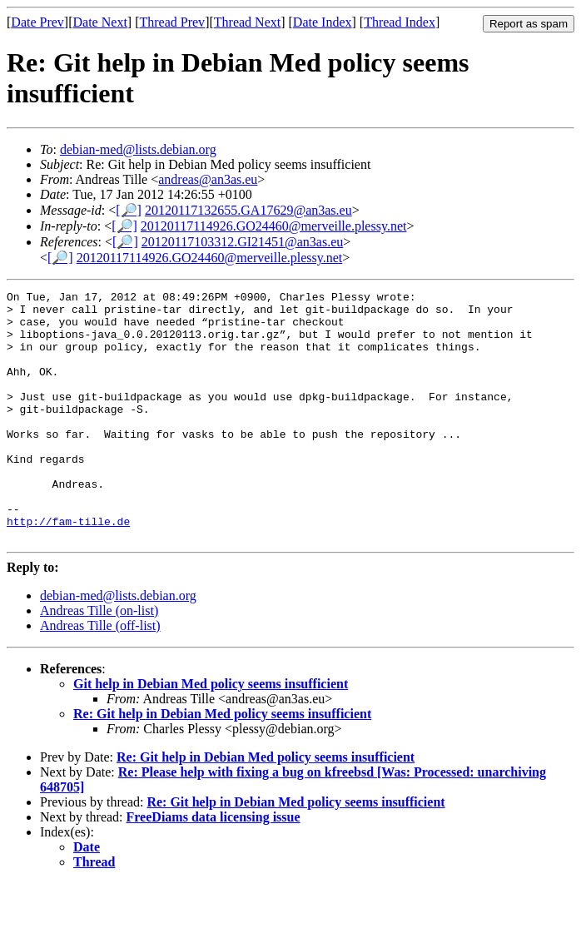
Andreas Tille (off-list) (100, 675)
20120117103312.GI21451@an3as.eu (243, 242)
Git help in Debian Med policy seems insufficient (210, 734)
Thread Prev (172, 22)
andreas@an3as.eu (207, 179)
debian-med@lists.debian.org (138, 149)
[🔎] (129, 210)
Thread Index (399, 22)
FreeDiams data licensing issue (213, 867)
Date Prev (37, 22)
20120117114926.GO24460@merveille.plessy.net (274, 226)
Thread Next (247, 22)
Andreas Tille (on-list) (99, 660)
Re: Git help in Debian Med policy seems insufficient (222, 764)
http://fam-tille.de (68, 568)
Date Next (100, 22)
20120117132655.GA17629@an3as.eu (248, 210)
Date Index (322, 22)
